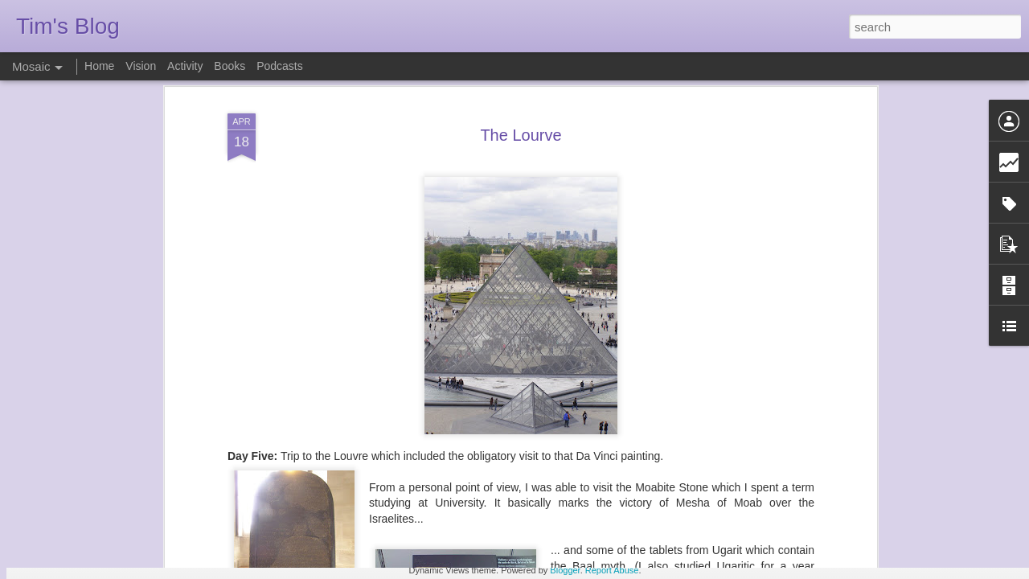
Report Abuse (612, 570)
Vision (140, 66)
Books (229, 66)
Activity (185, 66)
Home (99, 66)
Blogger (565, 570)
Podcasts (279, 66)
